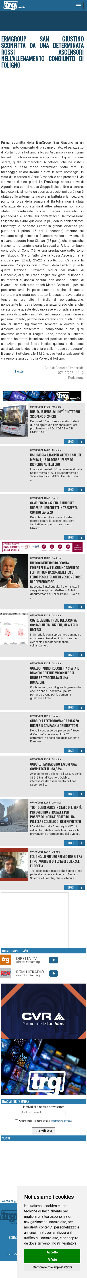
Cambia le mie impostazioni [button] (52, 1267)
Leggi (76, 441)
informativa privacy (61, 1121)
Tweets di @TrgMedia (14, 1201)
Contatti (14, 1237)
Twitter (19, 371)
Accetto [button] (52, 1252)
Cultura (56, 716)
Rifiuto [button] (52, 1259)
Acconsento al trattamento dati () (45, 1121)
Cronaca (57, 802)
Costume (57, 558)
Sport (55, 498)
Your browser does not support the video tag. (34, 920)
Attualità (56, 407)
